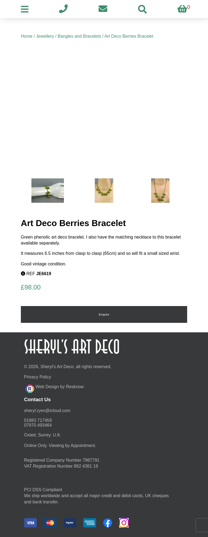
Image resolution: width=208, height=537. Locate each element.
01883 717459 (38, 420)
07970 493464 (38, 425)
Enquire (104, 314)
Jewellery (45, 36)
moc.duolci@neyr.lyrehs (47, 410)
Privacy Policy (37, 377)
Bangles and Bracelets (79, 36)
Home (26, 36)
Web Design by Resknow (54, 387)
